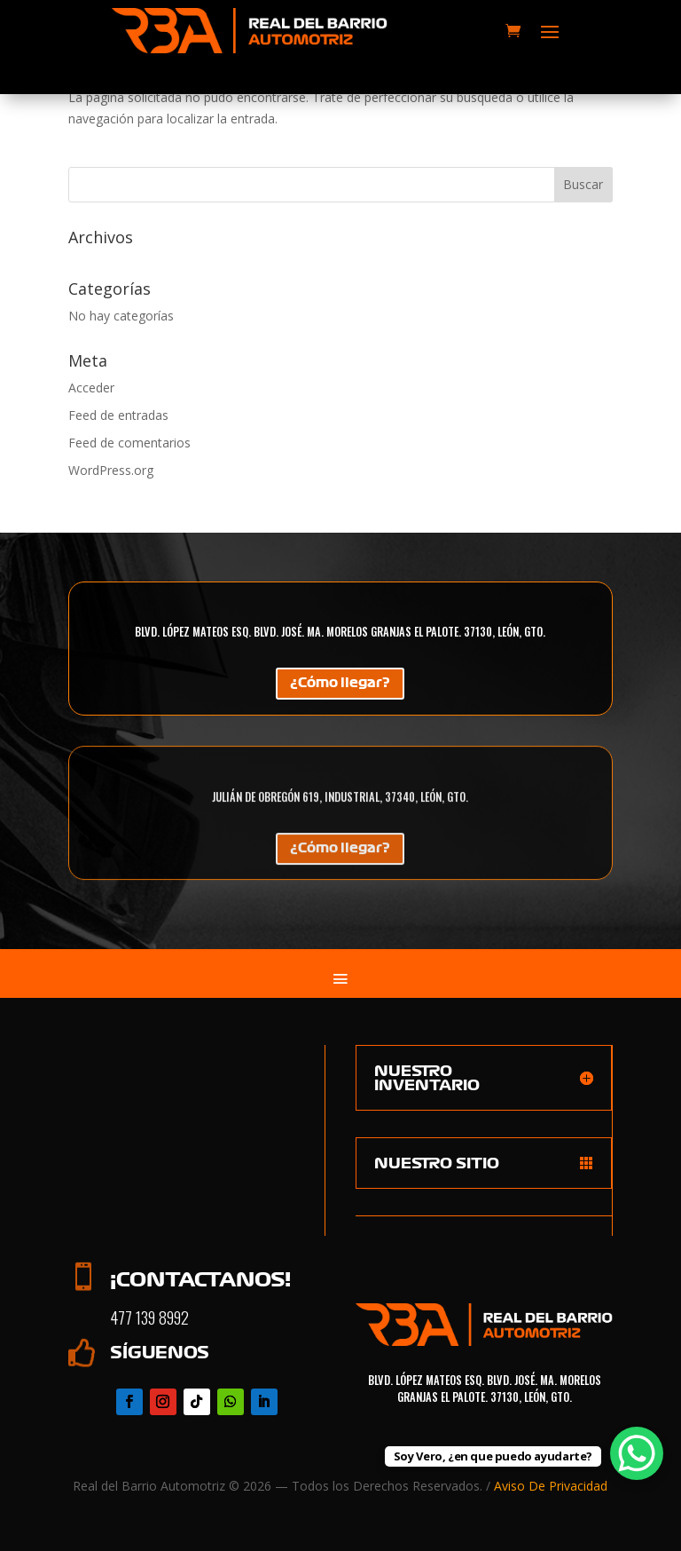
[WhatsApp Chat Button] (636, 1453)
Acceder (91, 387)
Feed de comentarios (129, 442)
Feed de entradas (118, 415)
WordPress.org (110, 470)
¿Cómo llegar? (340, 685)
